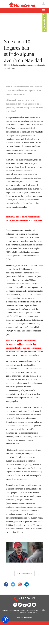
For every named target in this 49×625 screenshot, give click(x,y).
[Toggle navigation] (43, 10)
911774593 (27, 598)
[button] (5, 619)
